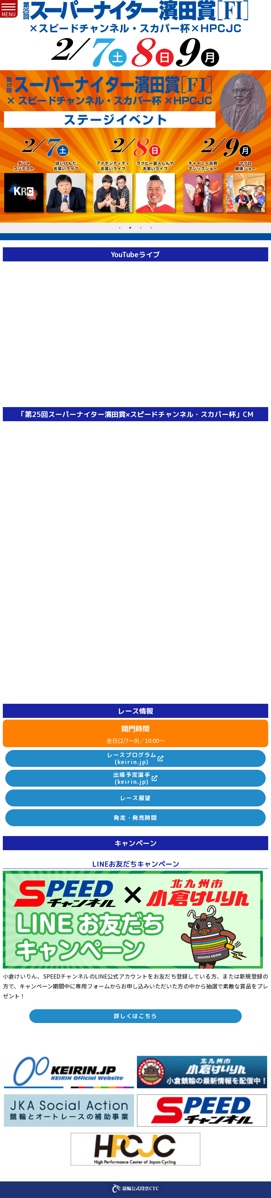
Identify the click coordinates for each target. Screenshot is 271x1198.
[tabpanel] (135, 146)
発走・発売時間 (135, 818)
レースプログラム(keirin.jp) (132, 758)
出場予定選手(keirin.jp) (132, 778)
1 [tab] (119, 227)
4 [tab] (151, 227)
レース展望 (135, 798)
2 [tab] (130, 227)
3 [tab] (140, 227)
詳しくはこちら (135, 1016)
